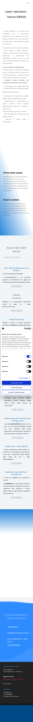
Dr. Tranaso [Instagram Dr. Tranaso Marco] (18, 679)
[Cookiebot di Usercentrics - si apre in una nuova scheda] (24, 329)
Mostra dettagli (23, 378)
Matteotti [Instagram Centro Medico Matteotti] (7, 679)
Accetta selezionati (16, 387)
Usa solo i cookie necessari (17, 392)
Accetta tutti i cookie (16, 383)
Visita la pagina (16, 286)
